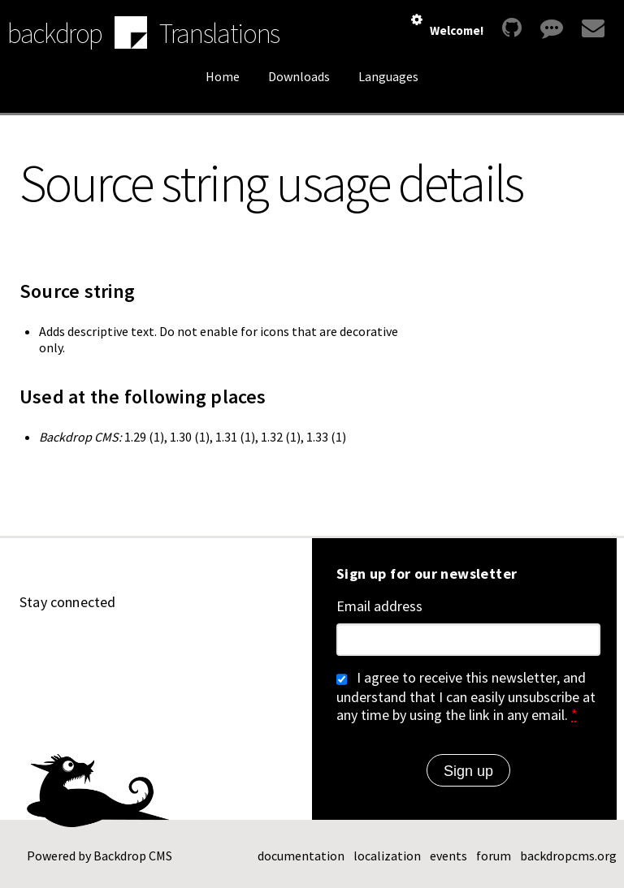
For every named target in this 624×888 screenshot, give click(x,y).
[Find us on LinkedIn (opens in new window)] (109, 647)
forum (493, 855)
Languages (388, 76)
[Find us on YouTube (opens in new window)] (69, 647)
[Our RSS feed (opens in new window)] (265, 647)
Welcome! (456, 30)
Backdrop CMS (132, 855)
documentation (301, 855)
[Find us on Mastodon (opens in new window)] (147, 647)
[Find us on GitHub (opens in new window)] (31, 647)
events (448, 855)
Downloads (299, 76)
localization (387, 855)
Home (223, 76)
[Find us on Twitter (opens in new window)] (187, 647)
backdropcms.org (568, 855)
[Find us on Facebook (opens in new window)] (225, 647)
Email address (379, 606)
